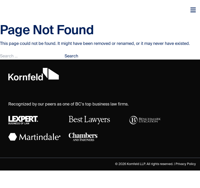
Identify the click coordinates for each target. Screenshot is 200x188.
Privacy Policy (186, 164)
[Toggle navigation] (193, 10)
